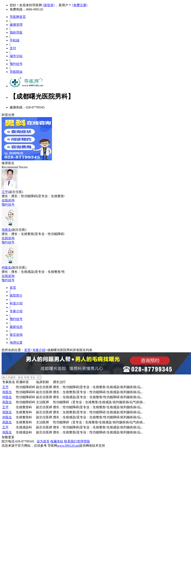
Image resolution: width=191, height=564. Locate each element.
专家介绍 (16, 311)
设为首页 (43, 441)
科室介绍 (16, 303)
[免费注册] (79, 5)
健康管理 (16, 24)
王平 (5, 192)
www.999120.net (68, 445)
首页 (13, 287)
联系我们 (70, 441)
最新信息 (16, 327)
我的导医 (16, 32)
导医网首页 (18, 17)
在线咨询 (8, 200)
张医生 (6, 229)
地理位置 (16, 342)
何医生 (6, 267)
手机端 (14, 40)
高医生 (7, 402)
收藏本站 (56, 441)
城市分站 (16, 56)
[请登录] (49, 5)
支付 (13, 48)
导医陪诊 (16, 71)
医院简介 (16, 295)
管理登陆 (83, 441)
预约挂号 (16, 64)
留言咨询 (16, 334)
